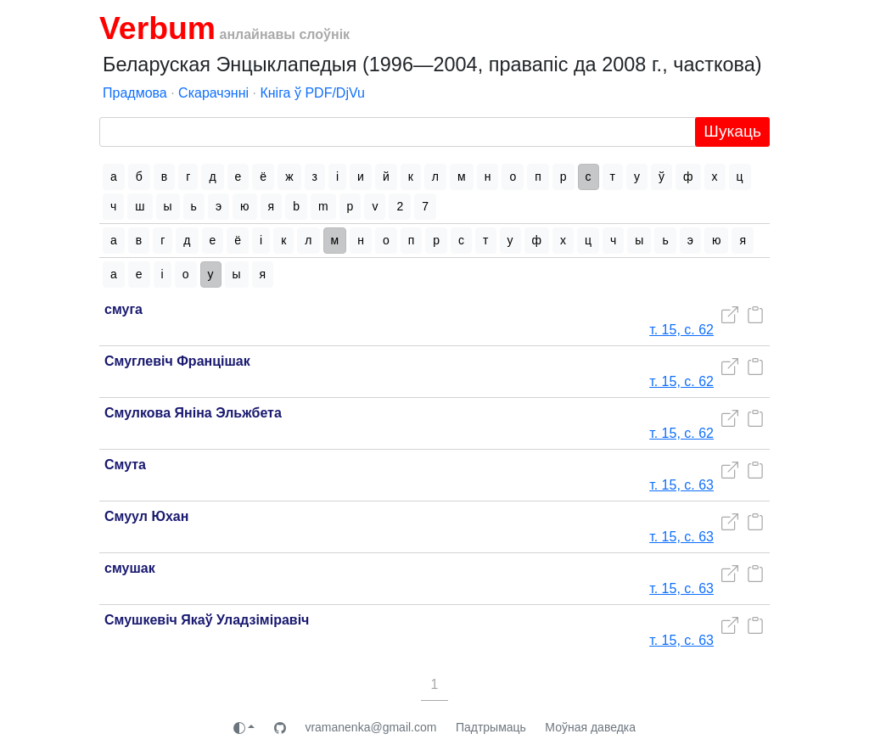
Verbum (157, 28)
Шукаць (732, 131)
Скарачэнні (213, 93)
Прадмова (135, 93)
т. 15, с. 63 (681, 485)
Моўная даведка (590, 727)
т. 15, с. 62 (681, 329)
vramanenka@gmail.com (370, 727)
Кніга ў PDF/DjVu (312, 93)
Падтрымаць (491, 727)
